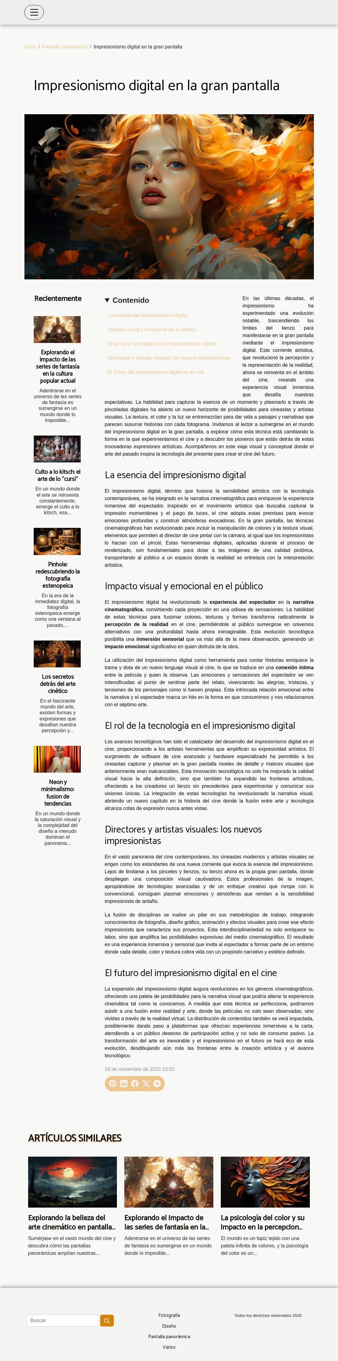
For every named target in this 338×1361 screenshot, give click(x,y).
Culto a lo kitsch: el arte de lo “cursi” (57, 475)
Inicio (30, 46)
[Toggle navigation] (34, 12)
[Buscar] (63, 1320)
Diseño (169, 1326)
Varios (169, 1347)
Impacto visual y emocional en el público (152, 329)
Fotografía (169, 1315)
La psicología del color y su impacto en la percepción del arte (262, 1227)
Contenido (131, 300)
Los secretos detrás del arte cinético (57, 684)
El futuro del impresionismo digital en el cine (156, 372)
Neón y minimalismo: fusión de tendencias (57, 793)
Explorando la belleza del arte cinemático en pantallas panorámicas (71, 1227)
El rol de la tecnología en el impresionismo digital (161, 343)
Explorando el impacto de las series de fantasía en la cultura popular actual (57, 367)
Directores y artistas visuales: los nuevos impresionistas (169, 358)
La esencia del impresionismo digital (147, 315)
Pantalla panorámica (64, 46)
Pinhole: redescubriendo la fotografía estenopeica (58, 575)
